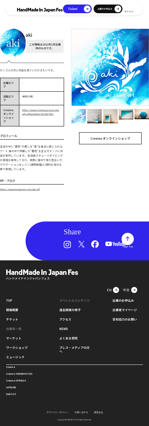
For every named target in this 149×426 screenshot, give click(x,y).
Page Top (128, 246)
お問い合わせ (81, 412)
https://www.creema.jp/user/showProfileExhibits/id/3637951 (41, 113)
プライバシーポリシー (57, 412)
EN (109, 289)
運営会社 (98, 412)
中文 (126, 289)
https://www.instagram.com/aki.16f (22, 189)
